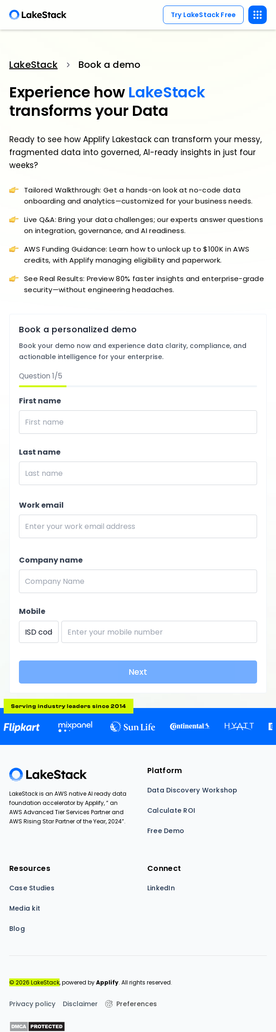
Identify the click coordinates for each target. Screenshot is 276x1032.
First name (40, 401)
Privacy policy (32, 1003)
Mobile (32, 611)
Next (138, 672)
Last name (39, 452)
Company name (51, 560)
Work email (41, 505)
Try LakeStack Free (203, 14)
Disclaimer (80, 1003)
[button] (257, 15)
